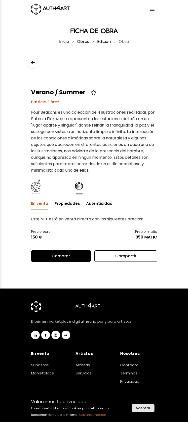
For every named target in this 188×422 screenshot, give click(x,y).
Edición (104, 41)
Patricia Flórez (45, 102)
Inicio (64, 41)
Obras (83, 41)
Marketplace (42, 373)
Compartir (125, 257)
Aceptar (143, 408)
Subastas (40, 365)
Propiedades (67, 203)
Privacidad (129, 381)
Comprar (61, 256)
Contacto (129, 365)
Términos (128, 373)
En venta (39, 203)
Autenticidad (99, 203)
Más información (92, 414)
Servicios (83, 373)
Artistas (82, 365)
